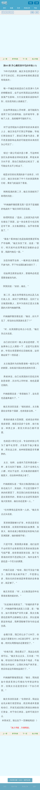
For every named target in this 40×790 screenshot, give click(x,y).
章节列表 (15, 59)
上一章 (5, 59)
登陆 (30, 3)
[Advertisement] (20, 36)
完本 (18, 8)
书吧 (4, 3)
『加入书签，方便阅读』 (20, 728)
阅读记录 (27, 8)
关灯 (37, 12)
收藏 (11, 8)
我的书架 (14, 786)
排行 (4, 8)
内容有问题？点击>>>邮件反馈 (20, 780)
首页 (5, 786)
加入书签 (35, 59)
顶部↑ (35, 786)
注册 (36, 3)
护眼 (32, 12)
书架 (35, 8)
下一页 (25, 59)
